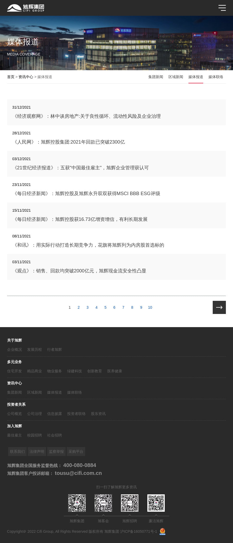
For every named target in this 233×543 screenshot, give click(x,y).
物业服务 (54, 371)
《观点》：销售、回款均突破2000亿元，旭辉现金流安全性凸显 (79, 270)
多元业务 (14, 362)
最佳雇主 (14, 435)
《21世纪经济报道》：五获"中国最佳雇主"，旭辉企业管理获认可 (80, 167)
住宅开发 (14, 371)
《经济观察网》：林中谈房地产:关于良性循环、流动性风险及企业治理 (86, 116)
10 (150, 307)
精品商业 (34, 371)
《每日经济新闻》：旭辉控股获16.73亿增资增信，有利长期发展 (80, 219)
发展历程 (34, 349)
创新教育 (94, 371)
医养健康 (114, 371)
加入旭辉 (14, 426)
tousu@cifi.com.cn (78, 473)
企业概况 (14, 349)
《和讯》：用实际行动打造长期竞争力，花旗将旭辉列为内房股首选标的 (88, 245)
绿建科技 (74, 371)
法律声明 (37, 451)
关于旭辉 (14, 340)
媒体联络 (74, 392)
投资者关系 (16, 404)
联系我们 (17, 451)
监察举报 (56, 451)
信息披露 (54, 414)
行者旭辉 (54, 349)
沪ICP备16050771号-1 (138, 531)
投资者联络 (76, 414)
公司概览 (14, 414)
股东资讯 (98, 414)
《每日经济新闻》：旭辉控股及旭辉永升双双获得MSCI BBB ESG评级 (86, 193)
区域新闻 (34, 392)
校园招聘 (34, 435)
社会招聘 (54, 435)
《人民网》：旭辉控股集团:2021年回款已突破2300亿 (68, 142)
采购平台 (76, 451)
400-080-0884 (79, 465)
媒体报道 (54, 392)
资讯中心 (14, 383)
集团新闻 (14, 392)
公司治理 (34, 414)
